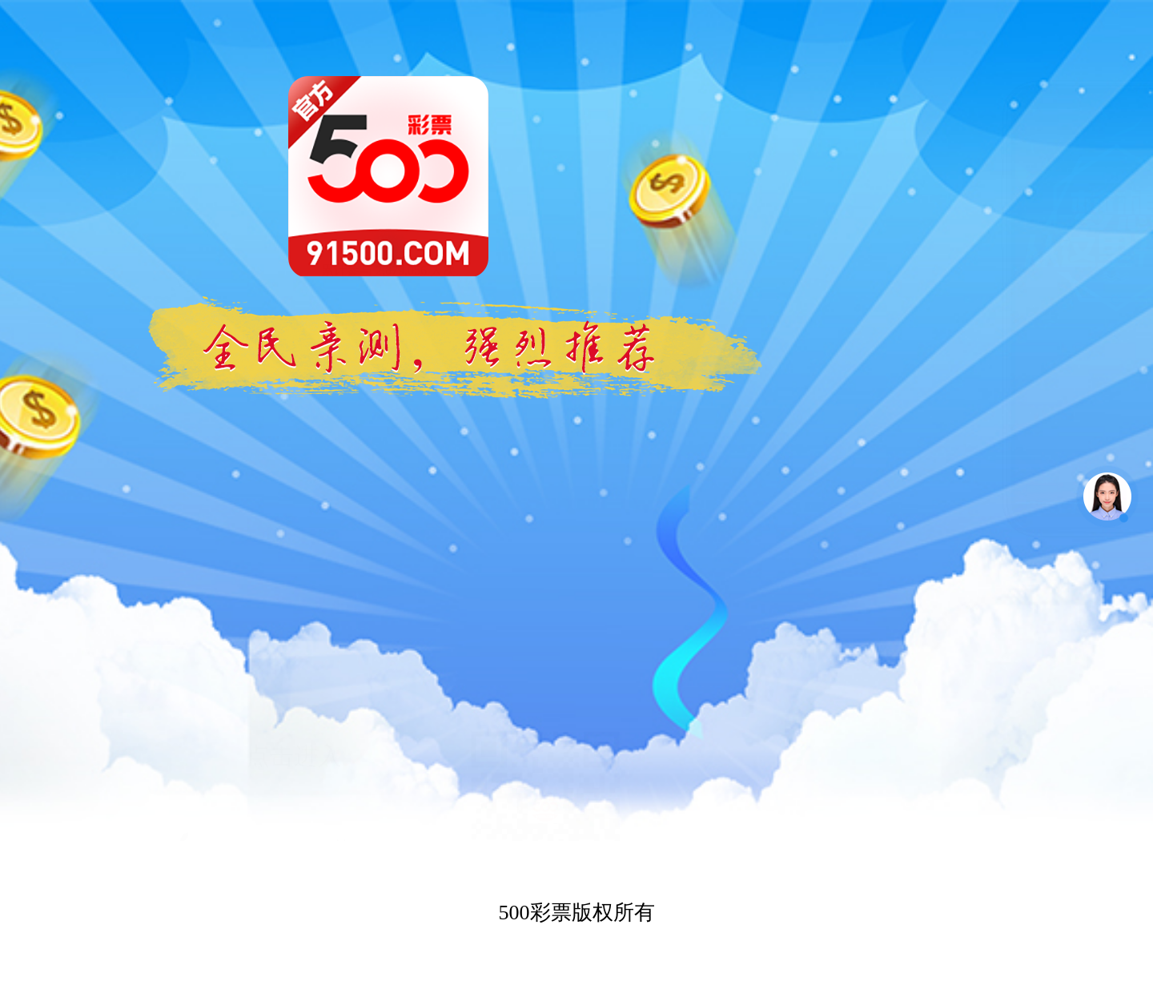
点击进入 (294, 544)
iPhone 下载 (294, 639)
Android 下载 (294, 735)
